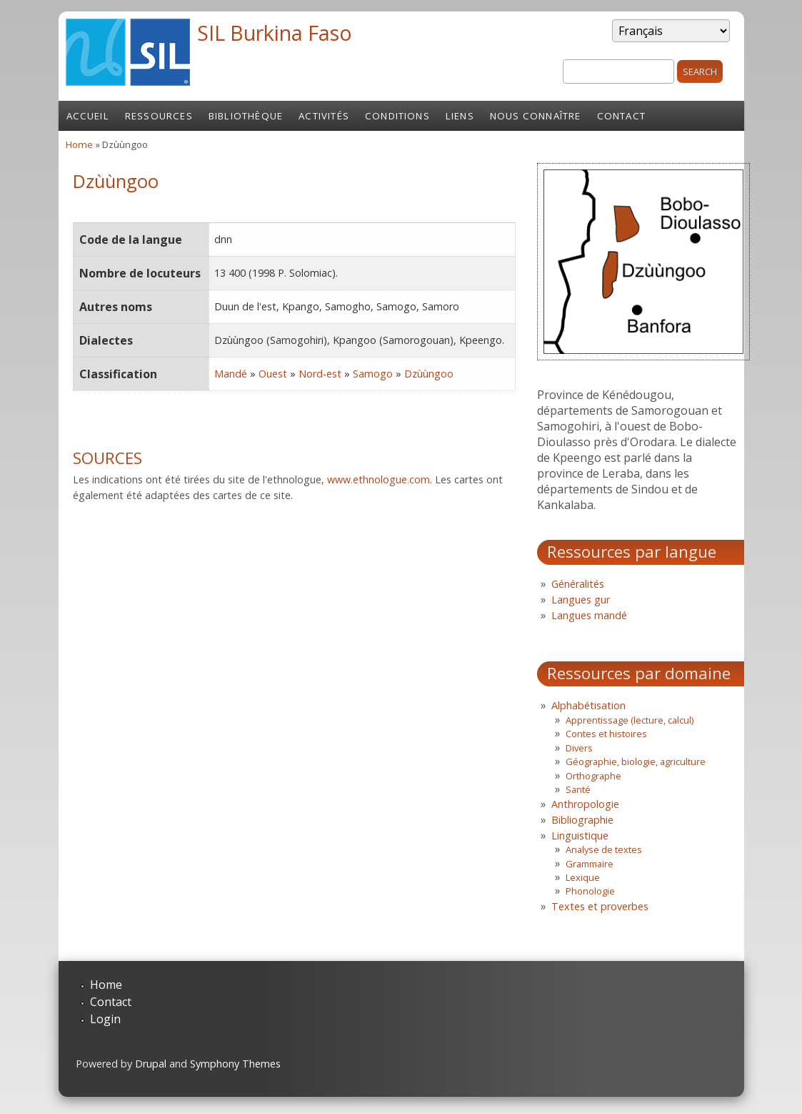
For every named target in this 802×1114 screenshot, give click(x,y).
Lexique (583, 877)
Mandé (230, 373)
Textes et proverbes (599, 906)
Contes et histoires (606, 733)
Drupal (150, 1063)
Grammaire (589, 863)
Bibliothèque (246, 115)
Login (105, 1019)
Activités (324, 115)
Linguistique (579, 835)
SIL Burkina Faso (274, 32)
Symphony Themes (235, 1063)
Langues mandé (589, 615)
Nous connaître (535, 115)
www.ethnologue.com (378, 479)
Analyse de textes (604, 849)
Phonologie (590, 890)
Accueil (87, 115)
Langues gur (580, 599)
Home (79, 144)
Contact (621, 115)
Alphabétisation (588, 705)
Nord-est (320, 373)
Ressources (159, 115)
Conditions (397, 115)
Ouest (273, 373)
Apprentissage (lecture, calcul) (629, 720)
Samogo (373, 373)
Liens (460, 115)
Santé (578, 789)
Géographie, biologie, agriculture (636, 761)
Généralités (577, 584)
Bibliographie (582, 820)
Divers (579, 747)
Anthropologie (585, 804)
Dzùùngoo (428, 373)
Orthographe (593, 775)
